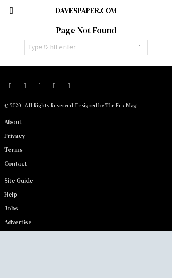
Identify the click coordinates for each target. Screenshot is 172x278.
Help (10, 194)
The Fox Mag (121, 105)
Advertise (18, 222)
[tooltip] (10, 86)
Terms (13, 149)
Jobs (11, 208)
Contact (15, 163)
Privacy (14, 135)
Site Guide (18, 180)
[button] (140, 47)
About (13, 121)
